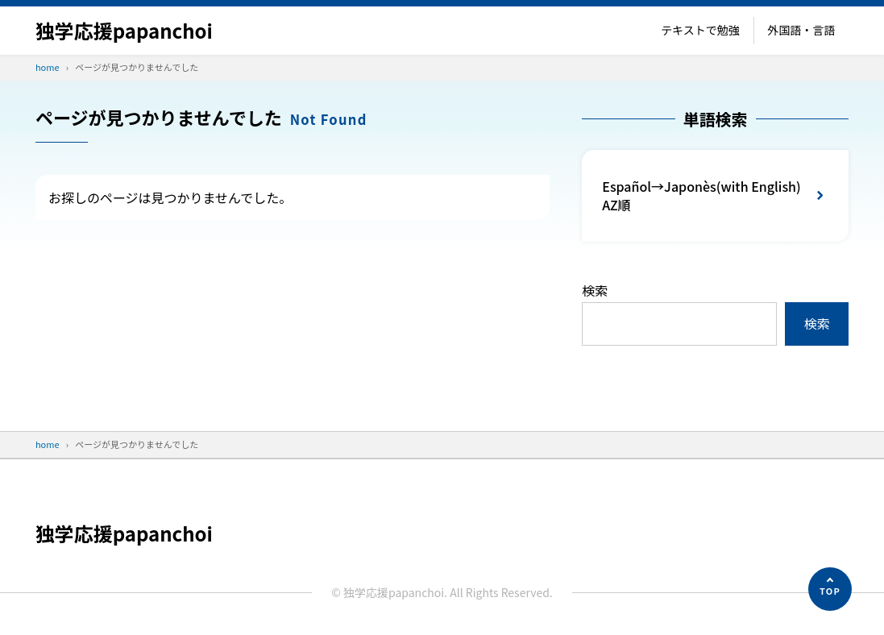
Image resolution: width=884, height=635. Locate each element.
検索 (595, 290)
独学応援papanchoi (124, 30)
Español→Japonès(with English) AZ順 (701, 195)
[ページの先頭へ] (830, 589)
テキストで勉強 (700, 30)
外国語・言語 (801, 30)
